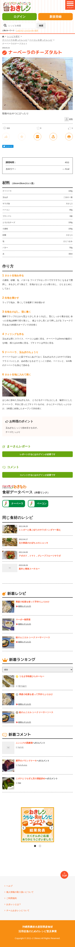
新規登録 (56, 16)
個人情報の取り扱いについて (20, 892)
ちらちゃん (22, 765)
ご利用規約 (11, 898)
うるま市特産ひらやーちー (31, 676)
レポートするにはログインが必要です (37, 454)
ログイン (20, 16)
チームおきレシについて (17, 910)
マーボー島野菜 (23, 619)
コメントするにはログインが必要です (37, 475)
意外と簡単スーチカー (29, 569)
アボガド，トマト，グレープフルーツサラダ (40, 556)
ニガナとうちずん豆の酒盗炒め (30, 778)
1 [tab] (35, 846)
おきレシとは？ (13, 904)
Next (63, 828)
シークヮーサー (29, 30)
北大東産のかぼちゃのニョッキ (33, 543)
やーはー (22, 686)
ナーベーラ (17, 503)
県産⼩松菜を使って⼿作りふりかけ (32, 602)
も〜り (21, 747)
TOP (64, 875)
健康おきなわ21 (24, 606)
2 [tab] (40, 846)
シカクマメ (20, 30)
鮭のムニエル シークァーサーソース (33, 637)
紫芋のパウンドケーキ (26, 760)
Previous (12, 828)
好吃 (71, 119)
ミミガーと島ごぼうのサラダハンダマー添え (40, 530)
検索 (41, 25)
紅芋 (36, 30)
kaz (19, 783)
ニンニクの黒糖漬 (24, 743)
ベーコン (41, 503)
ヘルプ (9, 886)
